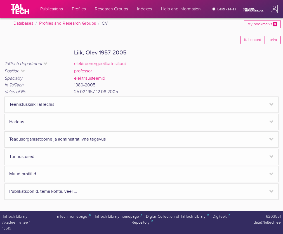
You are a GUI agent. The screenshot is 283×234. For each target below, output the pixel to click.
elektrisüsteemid (89, 78)
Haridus (16, 122)
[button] (273, 9)
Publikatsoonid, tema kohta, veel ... (43, 191)
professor (83, 71)
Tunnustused (21, 156)
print (273, 40)
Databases (23, 23)
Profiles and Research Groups (67, 23)
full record (252, 40)
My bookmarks (262, 24)
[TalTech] (20, 9)
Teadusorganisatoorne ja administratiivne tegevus (57, 139)
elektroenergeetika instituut (100, 63)
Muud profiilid (22, 174)
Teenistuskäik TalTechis (31, 104)
